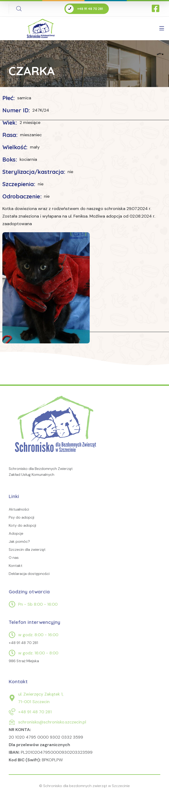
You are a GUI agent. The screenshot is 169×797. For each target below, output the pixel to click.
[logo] (56, 429)
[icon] (156, 8)
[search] (19, 8)
